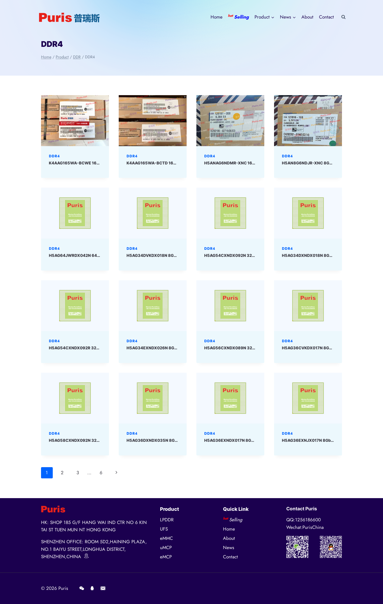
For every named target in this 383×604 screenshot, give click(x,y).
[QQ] (92, 588)
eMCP (166, 557)
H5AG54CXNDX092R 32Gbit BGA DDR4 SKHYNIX (97, 347)
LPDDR (167, 519)
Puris (63, 588)
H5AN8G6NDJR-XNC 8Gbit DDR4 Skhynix (322, 163)
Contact (326, 17)
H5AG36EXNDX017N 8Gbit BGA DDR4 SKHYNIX (250, 440)
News (228, 547)
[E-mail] (102, 588)
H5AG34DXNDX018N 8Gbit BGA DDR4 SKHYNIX (328, 255)
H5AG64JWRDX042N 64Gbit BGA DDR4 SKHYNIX (97, 255)
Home (217, 17)
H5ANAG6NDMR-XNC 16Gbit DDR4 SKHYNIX (247, 163)
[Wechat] (81, 588)
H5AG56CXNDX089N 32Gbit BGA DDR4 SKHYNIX (252, 347)
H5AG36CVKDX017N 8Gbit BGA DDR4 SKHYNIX (328, 347)
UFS (164, 529)
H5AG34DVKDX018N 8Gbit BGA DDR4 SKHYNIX (173, 255)
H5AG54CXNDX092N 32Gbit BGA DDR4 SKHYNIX (252, 255)
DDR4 (54, 156)
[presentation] (75, 120)
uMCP (166, 547)
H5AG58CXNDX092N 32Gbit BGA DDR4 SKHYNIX (97, 440)
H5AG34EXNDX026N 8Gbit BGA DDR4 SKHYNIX (173, 347)
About (307, 17)
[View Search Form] (343, 17)
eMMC (166, 538)
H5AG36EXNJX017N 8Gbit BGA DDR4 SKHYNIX (328, 440)
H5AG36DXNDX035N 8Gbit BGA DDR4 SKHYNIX (173, 440)
